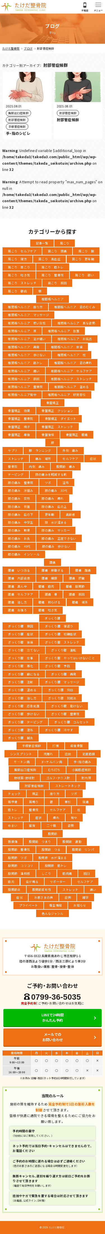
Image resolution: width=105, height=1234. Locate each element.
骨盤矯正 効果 (19, 410)
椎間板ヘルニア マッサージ (28, 314)
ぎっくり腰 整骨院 (65, 713)
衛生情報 (55, 905)
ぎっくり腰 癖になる (23, 674)
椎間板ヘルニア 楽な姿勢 (76, 323)
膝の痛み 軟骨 (19, 530)
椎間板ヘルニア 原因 (23, 378)
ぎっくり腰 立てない (23, 650)
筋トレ (12, 809)
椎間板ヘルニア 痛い (23, 371)
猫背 (32, 825)
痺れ (56, 817)
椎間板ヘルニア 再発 (23, 347)
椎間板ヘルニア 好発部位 (67, 394)
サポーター (58, 881)
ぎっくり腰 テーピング (25, 722)
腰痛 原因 (77, 594)
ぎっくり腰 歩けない (23, 713)
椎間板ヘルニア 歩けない (27, 354)
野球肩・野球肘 (24, 777)
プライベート (28, 905)
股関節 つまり (40, 841)
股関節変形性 (41, 889)
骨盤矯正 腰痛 (77, 434)
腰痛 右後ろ (17, 610)
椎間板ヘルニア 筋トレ (25, 362)
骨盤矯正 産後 (19, 434)
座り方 (54, 793)
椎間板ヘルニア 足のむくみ (74, 307)
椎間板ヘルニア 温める (71, 386)
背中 (74, 817)
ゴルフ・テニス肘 (58, 777)
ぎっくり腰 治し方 (22, 698)
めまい (12, 825)
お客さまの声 (43, 897)
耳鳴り (33, 801)
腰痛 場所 (80, 602)
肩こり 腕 (86, 251)
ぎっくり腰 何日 (60, 689)
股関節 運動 (71, 841)
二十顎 (51, 825)
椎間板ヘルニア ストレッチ (71, 378)
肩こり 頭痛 (57, 251)
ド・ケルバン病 (51, 761)
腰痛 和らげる (49, 602)
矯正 (35, 793)
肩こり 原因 (57, 283)
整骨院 (12, 466)
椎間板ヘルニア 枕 (71, 354)
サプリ (12, 450)
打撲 (55, 745)
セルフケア (70, 458)
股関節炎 (14, 889)
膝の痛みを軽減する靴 (51, 474)
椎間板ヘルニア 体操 (67, 347)
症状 (93, 458)
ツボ (48, 482)
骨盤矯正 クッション (57, 410)
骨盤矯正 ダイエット (60, 418)
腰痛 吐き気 (47, 610)
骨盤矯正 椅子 (19, 426)
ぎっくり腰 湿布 (20, 730)
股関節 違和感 (19, 873)
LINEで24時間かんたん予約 (52, 1017)
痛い (93, 889)
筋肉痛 (67, 873)
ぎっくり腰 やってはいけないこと (70, 658)
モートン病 (21, 761)
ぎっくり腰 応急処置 (23, 706)
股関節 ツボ (17, 857)
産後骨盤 (76, 745)
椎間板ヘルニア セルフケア (71, 371)
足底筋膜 (88, 754)
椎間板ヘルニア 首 (22, 331)
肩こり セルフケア (22, 251)
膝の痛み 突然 (19, 498)
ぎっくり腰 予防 (57, 666)
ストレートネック (67, 785)
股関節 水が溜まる (52, 857)
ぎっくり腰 (52, 618)
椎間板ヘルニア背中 (22, 394)
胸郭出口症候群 (25, 769)
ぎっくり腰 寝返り (59, 626)
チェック (14, 793)
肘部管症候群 (34, 785)
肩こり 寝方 (17, 259)
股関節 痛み (65, 466)
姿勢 (71, 825)
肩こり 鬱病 (17, 291)
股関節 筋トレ (56, 865)
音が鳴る (32, 881)
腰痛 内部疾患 (19, 578)
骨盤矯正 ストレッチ (57, 426)
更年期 (49, 514)
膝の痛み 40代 (19, 546)
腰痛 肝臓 (77, 578)
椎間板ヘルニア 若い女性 (27, 323)
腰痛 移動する (52, 570)
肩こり (64, 243)
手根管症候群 (31, 745)
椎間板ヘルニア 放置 (64, 331)
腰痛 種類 (49, 578)
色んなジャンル (53, 913)
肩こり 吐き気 (19, 275)
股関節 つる (50, 849)
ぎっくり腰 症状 (20, 634)
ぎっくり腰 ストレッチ (62, 642)
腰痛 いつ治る (19, 570)
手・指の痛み (82, 761)
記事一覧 (42, 243)
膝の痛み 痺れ (52, 498)
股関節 (52, 833)
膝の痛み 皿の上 (54, 506)
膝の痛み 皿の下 (20, 514)
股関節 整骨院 (19, 849)
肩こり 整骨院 (52, 275)
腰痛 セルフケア (20, 594)
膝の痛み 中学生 (20, 522)
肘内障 (86, 777)
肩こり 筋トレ (52, 267)
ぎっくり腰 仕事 (20, 658)
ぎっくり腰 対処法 (62, 698)
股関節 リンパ (83, 849)
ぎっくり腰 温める (22, 689)
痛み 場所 (43, 458)
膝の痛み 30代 (56, 490)
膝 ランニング (40, 450)
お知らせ (79, 905)
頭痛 (85, 801)
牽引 (68, 801)
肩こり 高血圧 (49, 259)
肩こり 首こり (19, 267)
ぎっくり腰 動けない (67, 706)
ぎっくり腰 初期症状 (60, 634)
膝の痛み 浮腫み (20, 490)
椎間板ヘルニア (52, 299)
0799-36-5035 (56, 997)
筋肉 (11, 881)
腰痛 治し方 (17, 602)
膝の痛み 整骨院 (20, 482)
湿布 (65, 482)
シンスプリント (21, 754)
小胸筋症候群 (81, 769)
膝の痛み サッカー (55, 530)
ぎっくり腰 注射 (20, 682)
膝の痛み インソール (23, 554)
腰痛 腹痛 (83, 570)
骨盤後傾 (47, 434)
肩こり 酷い (84, 275)
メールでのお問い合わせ (52, 1037)
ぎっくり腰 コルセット (71, 722)
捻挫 (68, 754)
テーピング (16, 474)
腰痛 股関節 (75, 586)
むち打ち (54, 769)
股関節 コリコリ (20, 865)
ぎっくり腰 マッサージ (62, 682)
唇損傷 (12, 841)
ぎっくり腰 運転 (63, 650)
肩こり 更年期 (83, 259)
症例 (68, 897)
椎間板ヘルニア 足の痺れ (73, 362)
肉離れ (48, 754)
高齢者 (70, 514)
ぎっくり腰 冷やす (59, 730)
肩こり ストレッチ (22, 283)
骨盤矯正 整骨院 (20, 418)
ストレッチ (16, 458)
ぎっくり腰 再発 (63, 674)
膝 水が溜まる (56, 522)
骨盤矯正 (52, 402)
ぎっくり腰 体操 (20, 642)
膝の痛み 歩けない (56, 546)
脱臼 (86, 873)
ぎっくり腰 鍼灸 (20, 737)
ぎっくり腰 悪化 (20, 666)
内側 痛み (37, 466)
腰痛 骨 (51, 594)
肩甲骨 (12, 801)
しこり (46, 873)
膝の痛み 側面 (19, 506)
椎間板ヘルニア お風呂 (74, 338)
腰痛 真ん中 (17, 586)
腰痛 (52, 562)
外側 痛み (70, 450)
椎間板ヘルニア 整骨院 (25, 386)
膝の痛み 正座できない (58, 538)
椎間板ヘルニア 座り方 (25, 307)
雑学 (85, 897)
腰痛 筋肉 (46, 586)
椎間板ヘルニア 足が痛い (27, 338)
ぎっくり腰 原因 (20, 626)
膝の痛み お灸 (19, 538)
